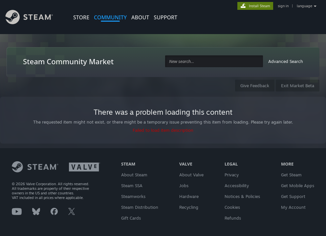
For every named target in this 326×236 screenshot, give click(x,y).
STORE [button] (81, 17)
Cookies (232, 207)
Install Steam (259, 6)
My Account (293, 207)
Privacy (232, 174)
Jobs (183, 185)
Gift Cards (131, 218)
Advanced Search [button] (285, 61)
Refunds (233, 218)
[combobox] (214, 61)
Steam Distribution (139, 207)
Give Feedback (254, 85)
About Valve (191, 174)
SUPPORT (165, 17)
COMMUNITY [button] (110, 17)
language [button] (304, 6)
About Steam (134, 174)
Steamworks (133, 196)
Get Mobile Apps (297, 185)
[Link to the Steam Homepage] (34, 18)
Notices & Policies (242, 196)
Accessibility (237, 185)
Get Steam (291, 174)
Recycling (188, 207)
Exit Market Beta (297, 85)
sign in (283, 6)
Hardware (189, 196)
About (140, 17)
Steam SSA (131, 185)
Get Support (293, 196)
